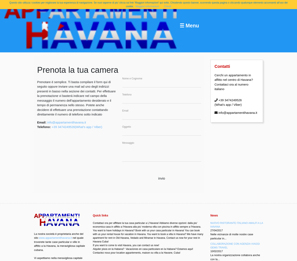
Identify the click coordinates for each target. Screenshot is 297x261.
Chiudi (167, 6)
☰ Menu (189, 25)
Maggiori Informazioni (147, 6)
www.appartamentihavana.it (55, 237)
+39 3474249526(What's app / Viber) (77, 127)
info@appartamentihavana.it (66, 122)
